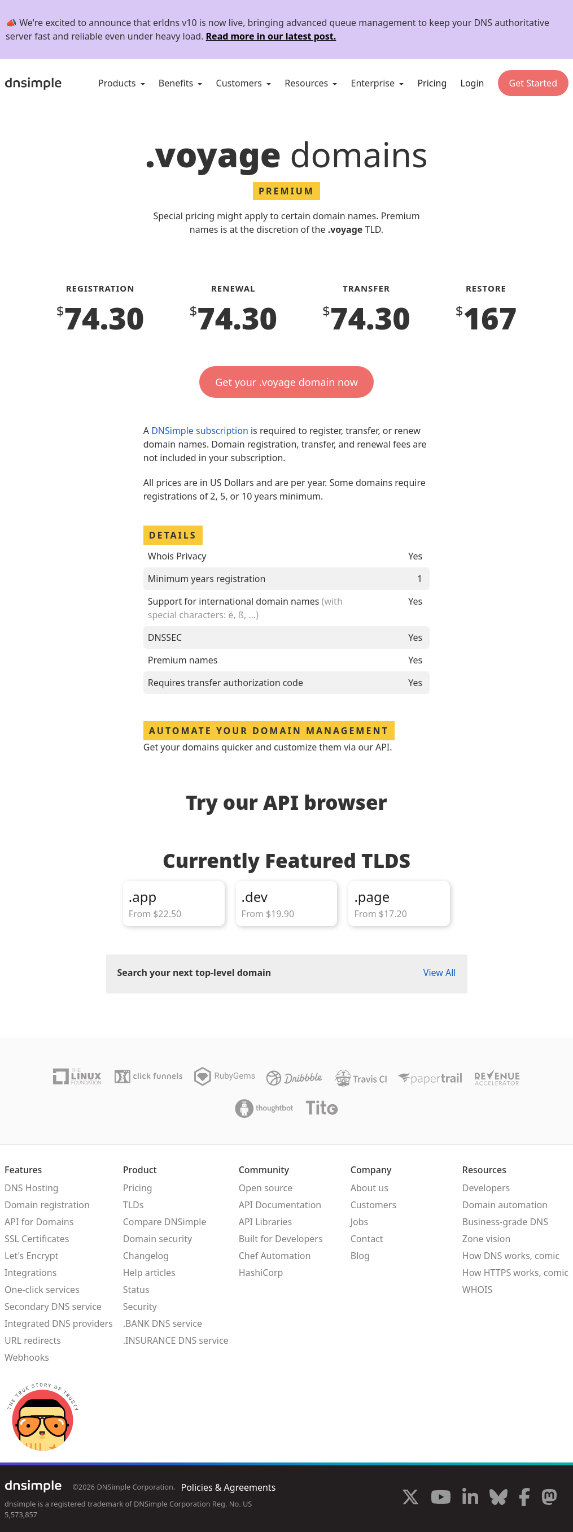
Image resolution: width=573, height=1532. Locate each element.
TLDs (133, 1205)
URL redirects (33, 1340)
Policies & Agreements (228, 1487)
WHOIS (477, 1289)
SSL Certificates (37, 1238)
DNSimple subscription (199, 430)
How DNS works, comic (510, 1255)
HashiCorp (261, 1272)
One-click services (42, 1289)
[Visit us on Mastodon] (549, 1498)
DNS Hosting (32, 1188)
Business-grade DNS (505, 1222)
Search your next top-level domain (194, 972)
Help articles (149, 1272)
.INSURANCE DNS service (176, 1340)
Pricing (432, 83)
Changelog (146, 1255)
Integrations (30, 1272)
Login (472, 83)
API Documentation (280, 1205)
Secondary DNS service (53, 1306)
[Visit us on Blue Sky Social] (498, 1498)
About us (369, 1188)
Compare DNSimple (165, 1222)
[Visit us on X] (410, 1498)
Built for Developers (281, 1238)
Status (136, 1289)
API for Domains (39, 1222)
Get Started (533, 83)
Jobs (360, 1222)
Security (140, 1306)
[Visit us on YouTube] (441, 1498)
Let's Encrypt (31, 1255)
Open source (266, 1188)
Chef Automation (275, 1255)
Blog (360, 1255)
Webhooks (27, 1357)
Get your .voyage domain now (286, 382)
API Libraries (265, 1222)
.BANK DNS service (162, 1323)
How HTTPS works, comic (515, 1272)
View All (439, 972)
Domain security (157, 1238)
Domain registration (47, 1205)
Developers (486, 1188)
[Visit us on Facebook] (524, 1498)
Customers (373, 1205)
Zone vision (486, 1238)
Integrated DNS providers (59, 1323)
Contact (367, 1238)
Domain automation (505, 1205)
